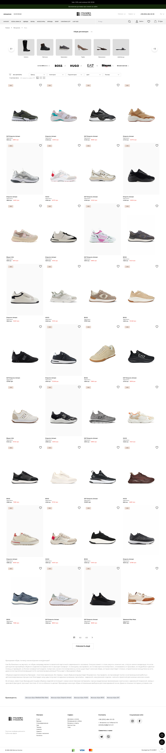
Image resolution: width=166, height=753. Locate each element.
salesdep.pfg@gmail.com (106, 725)
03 (86, 638)
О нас (38, 719)
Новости (39, 731)
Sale (37, 725)
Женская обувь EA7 (113, 698)
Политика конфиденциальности (15, 731)
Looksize (39, 729)
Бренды (38, 721)
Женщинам (7, 14)
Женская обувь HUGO (81, 698)
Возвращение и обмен (75, 721)
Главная (7, 27)
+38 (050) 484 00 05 (147, 14)
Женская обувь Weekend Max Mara (36, 698)
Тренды (38, 727)
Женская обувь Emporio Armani (61, 698)
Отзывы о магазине (42, 733)
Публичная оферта (11, 733)
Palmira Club (71, 725)
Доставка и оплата (73, 719)
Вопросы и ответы (73, 723)
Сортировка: (14, 78)
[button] (11, 49)
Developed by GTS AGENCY (149, 750)
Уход (69, 727)
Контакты (39, 735)
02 (80, 638)
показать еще (83, 646)
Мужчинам (18, 14)
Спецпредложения (42, 723)
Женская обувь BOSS (97, 698)
